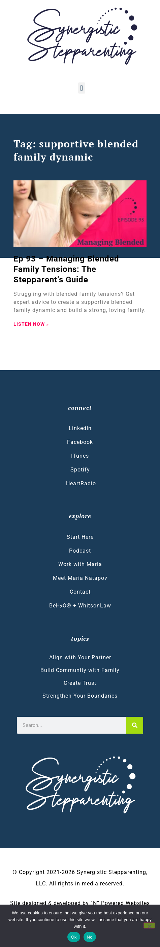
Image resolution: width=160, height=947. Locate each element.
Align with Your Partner (80, 657)
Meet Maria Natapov (80, 578)
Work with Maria (80, 564)
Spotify (80, 469)
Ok (73, 937)
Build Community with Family (80, 670)
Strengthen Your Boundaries (80, 696)
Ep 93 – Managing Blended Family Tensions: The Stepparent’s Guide (66, 269)
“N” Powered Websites (120, 903)
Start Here (80, 537)
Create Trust (80, 683)
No (90, 937)
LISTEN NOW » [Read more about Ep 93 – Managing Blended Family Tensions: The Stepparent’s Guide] (31, 324)
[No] (149, 925)
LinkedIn (80, 428)
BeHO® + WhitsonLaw (80, 605)
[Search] (134, 725)
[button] (81, 88)
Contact (80, 592)
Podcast (80, 551)
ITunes (80, 456)
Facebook (80, 442)
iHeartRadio (80, 483)
